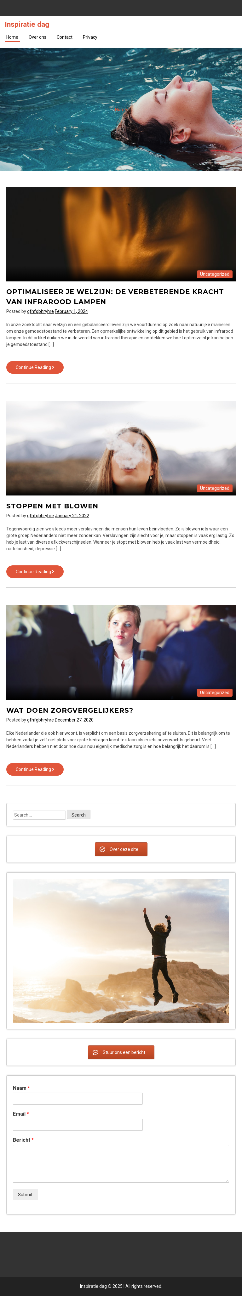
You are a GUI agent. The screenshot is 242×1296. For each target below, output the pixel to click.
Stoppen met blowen (52, 506)
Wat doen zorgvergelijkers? (69, 710)
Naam (21, 1088)
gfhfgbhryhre (40, 311)
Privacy (90, 37)
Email (21, 1114)
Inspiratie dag (27, 24)
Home (12, 37)
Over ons (37, 37)
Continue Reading (40, 369)
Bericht (23, 1140)
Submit (25, 1194)
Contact (64, 37)
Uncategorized (214, 274)
